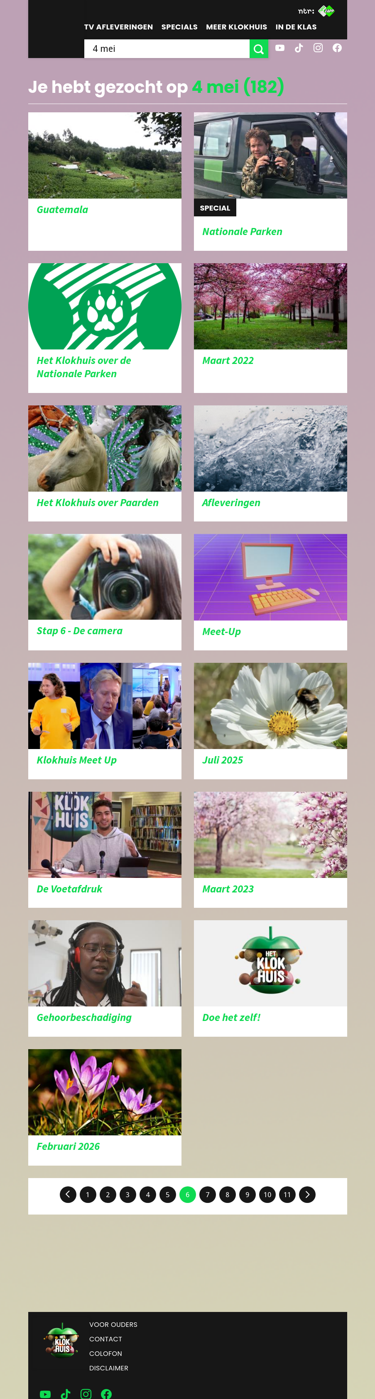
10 (267, 1194)
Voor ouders (113, 1324)
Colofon (105, 1353)
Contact (105, 1339)
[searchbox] (167, 48)
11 (287, 1194)
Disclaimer (108, 1368)
